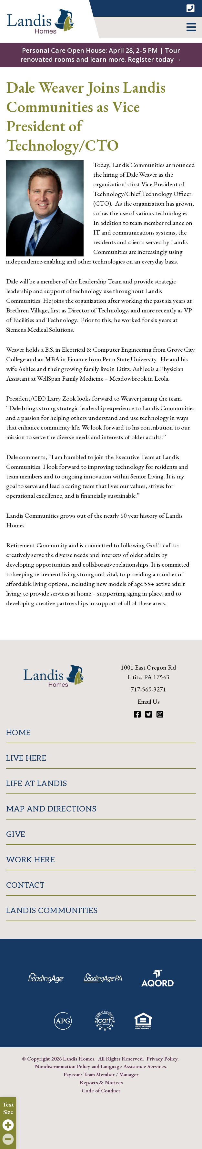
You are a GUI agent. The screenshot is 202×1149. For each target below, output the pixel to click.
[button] (191, 27)
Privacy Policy (161, 1058)
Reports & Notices (101, 1082)
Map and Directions (51, 809)
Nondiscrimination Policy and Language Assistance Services (100, 1066)
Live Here (26, 758)
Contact (25, 885)
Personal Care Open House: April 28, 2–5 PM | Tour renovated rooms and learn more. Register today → (101, 55)
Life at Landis (36, 783)
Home (18, 732)
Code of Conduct (101, 1090)
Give (15, 834)
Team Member (99, 1074)
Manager (128, 1074)
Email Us (148, 701)
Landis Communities (52, 910)
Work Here (30, 860)
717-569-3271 (148, 689)
